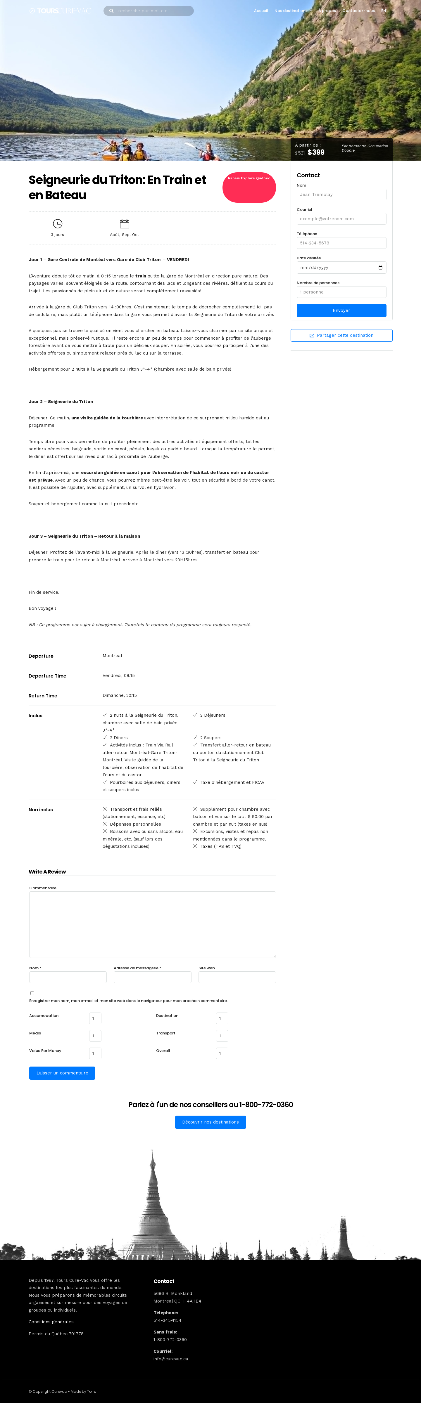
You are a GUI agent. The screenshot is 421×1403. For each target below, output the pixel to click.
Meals (35, 1033)
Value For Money (45, 1050)
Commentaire (42, 888)
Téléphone (341, 238)
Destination (167, 1015)
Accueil (261, 10)
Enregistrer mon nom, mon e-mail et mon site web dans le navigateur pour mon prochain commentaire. (128, 1000)
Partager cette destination (341, 335)
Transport (165, 1033)
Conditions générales (51, 1321)
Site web (207, 968)
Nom (341, 190)
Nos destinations (291, 10)
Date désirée (341, 262)
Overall (163, 1050)
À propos (327, 10)
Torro (91, 1390)
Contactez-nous (358, 10)
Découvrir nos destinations (210, 1121)
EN (383, 10)
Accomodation (43, 1015)
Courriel (341, 214)
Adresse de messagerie (137, 968)
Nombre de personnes (341, 287)
